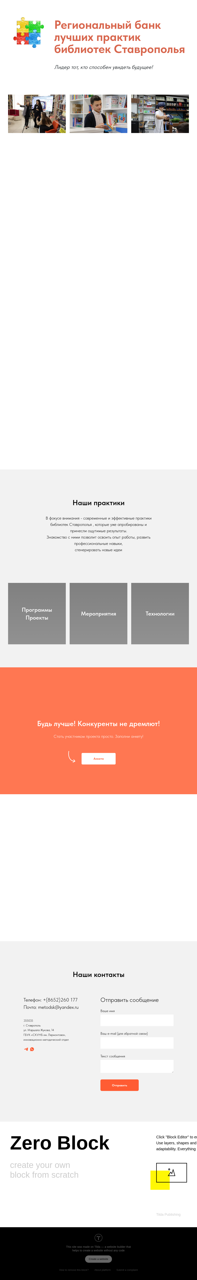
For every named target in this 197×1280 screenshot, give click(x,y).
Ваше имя (107, 1011)
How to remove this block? (73, 1269)
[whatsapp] (32, 1049)
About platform (102, 1269)
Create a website (98, 1259)
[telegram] (26, 1049)
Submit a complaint (127, 1269)
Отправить (119, 1085)
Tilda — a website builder (110, 1246)
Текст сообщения (112, 1056)
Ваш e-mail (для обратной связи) (124, 1033)
